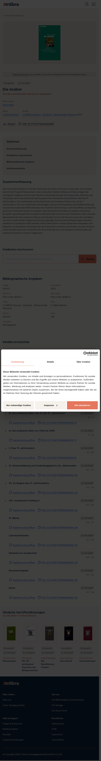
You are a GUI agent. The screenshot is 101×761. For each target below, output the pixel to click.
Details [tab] (50, 362)
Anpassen (50, 405)
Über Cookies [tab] (83, 362)
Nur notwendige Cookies (18, 405)
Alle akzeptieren (82, 405)
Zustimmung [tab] (17, 362)
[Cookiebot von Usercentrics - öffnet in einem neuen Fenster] (85, 354)
